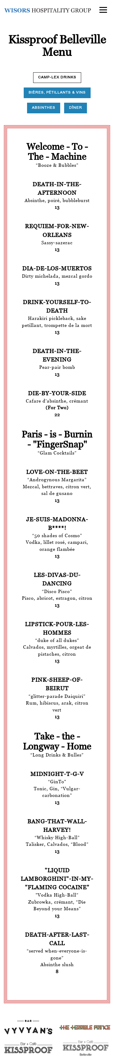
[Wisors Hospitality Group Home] (47, 9)
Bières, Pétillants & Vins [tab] (57, 92)
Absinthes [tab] (43, 107)
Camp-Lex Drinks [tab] (57, 77)
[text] (85, 1047)
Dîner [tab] (75, 107)
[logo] (85, 1027)
